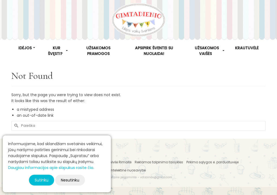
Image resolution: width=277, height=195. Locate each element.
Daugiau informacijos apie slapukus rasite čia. (51, 167)
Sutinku (41, 180)
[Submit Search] (15, 126)
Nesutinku (70, 180)
